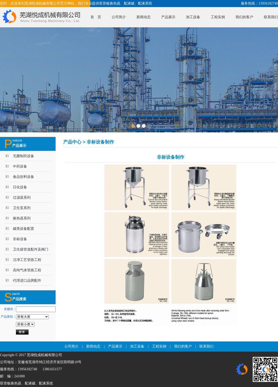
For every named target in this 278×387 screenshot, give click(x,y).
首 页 (95, 17)
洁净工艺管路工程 (27, 260)
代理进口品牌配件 (27, 280)
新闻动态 (143, 17)
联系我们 (271, 17)
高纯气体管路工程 (27, 270)
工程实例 (218, 17)
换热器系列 (22, 218)
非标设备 (20, 239)
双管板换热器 (10, 383)
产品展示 (168, 17)
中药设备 (20, 166)
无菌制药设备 (23, 156)
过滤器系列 (22, 197)
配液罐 (30, 383)
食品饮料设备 (23, 177)
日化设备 (20, 187)
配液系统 (46, 383)
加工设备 (193, 17)
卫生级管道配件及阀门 (30, 249)
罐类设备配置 (23, 229)
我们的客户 (244, 17)
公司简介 (119, 17)
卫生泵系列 (22, 208)
